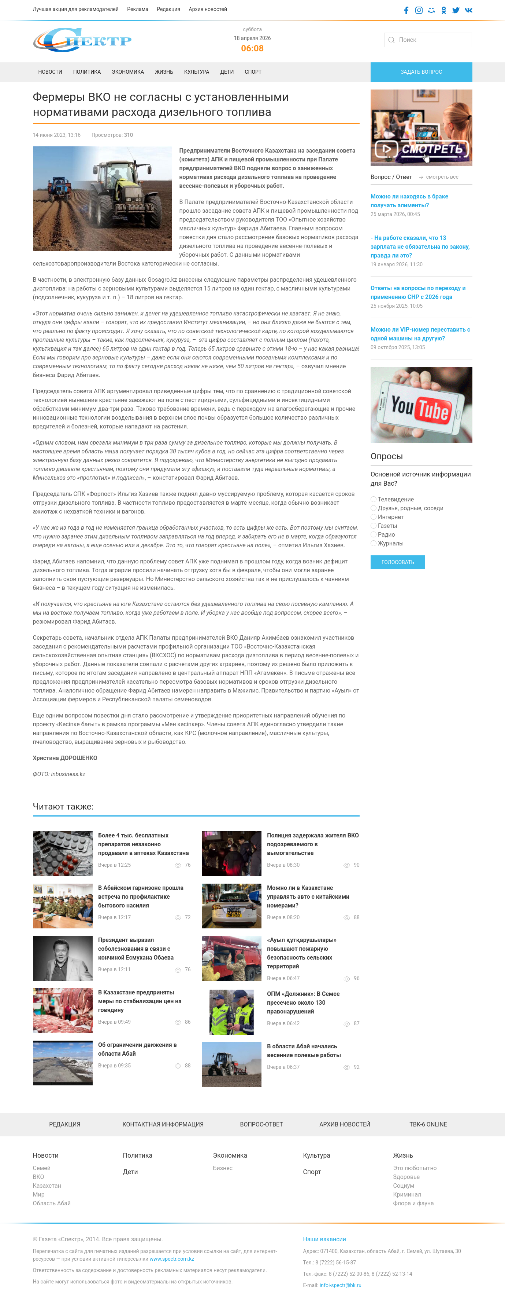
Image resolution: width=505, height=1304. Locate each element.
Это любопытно (415, 1168)
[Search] (428, 40)
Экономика (230, 1155)
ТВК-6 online (428, 1124)
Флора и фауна (413, 1203)
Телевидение (392, 499)
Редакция (168, 9)
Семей (42, 1168)
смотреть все (437, 177)
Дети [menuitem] (227, 72)
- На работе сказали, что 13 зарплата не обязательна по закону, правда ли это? (420, 246)
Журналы (387, 543)
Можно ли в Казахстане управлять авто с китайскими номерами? (308, 896)
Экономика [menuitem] (128, 72)
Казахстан (47, 1185)
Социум (404, 1185)
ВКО (38, 1176)
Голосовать (398, 562)
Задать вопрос (421, 72)
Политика (137, 1155)
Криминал (407, 1194)
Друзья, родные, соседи (407, 508)
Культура (316, 1155)
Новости (46, 1155)
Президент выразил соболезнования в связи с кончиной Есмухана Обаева (136, 948)
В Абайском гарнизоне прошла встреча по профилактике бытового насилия (140, 896)
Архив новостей (208, 9)
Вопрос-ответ (261, 1124)
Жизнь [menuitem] (164, 72)
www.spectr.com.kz (172, 1259)
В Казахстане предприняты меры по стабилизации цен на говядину (140, 1001)
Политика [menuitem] (87, 72)
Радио (383, 534)
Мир (39, 1194)
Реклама (137, 9)
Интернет (387, 517)
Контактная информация (163, 1124)
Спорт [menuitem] (253, 72)
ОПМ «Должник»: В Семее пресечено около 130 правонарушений (303, 1002)
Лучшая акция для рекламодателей (76, 9)
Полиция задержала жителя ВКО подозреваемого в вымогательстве (313, 844)
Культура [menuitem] (196, 72)
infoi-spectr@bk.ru (340, 1285)
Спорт (312, 1172)
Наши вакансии (324, 1239)
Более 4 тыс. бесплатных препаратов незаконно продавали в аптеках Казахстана (143, 844)
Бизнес (223, 1168)
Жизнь (403, 1155)
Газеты (384, 525)
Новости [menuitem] (50, 72)
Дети (130, 1172)
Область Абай (52, 1203)
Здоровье (406, 1176)
